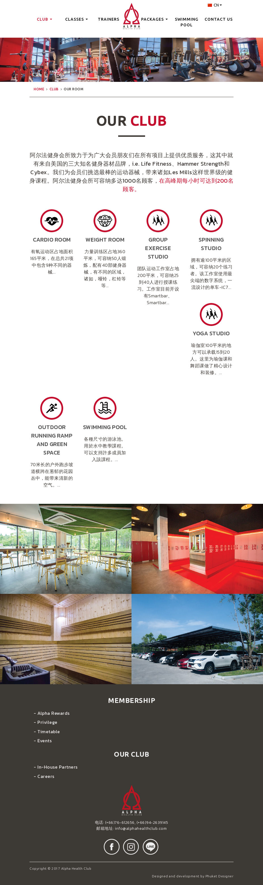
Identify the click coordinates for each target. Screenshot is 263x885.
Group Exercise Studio (158, 248)
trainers (108, 19)
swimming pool (186, 22)
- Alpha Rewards (52, 713)
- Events (43, 740)
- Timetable (47, 731)
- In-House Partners (56, 767)
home (39, 89)
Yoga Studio (211, 333)
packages (154, 19)
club (44, 19)
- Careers (44, 776)
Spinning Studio (211, 243)
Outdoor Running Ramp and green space (51, 440)
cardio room (52, 239)
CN (215, 5)
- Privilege (46, 722)
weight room (105, 239)
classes (76, 19)
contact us (219, 19)
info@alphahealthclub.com (141, 828)
